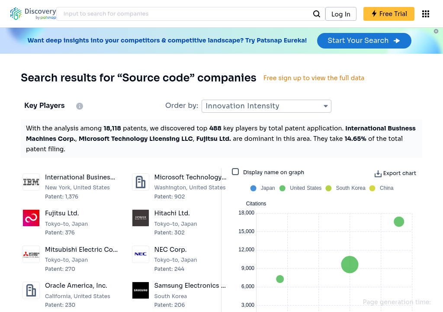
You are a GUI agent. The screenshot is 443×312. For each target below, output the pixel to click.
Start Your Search (364, 40)
